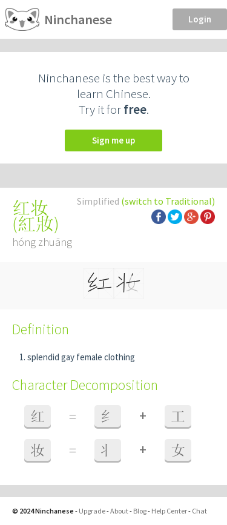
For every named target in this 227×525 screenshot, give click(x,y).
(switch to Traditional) (168, 201)
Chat (199, 510)
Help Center (169, 510)
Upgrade (92, 510)
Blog (139, 510)
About (119, 510)
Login (199, 19)
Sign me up (113, 140)
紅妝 (36, 223)
